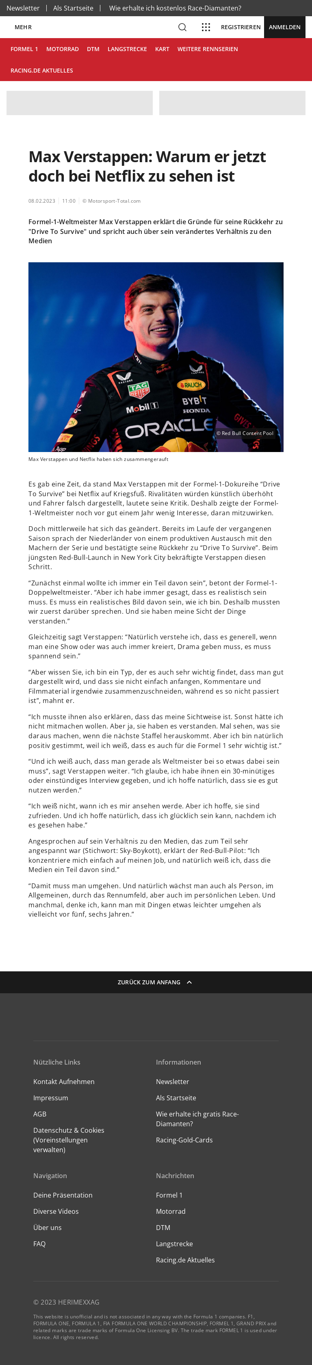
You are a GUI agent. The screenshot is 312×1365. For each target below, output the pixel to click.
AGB (39, 1114)
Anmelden (285, 27)
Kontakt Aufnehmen (64, 1081)
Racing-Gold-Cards (184, 1140)
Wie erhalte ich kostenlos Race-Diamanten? (175, 8)
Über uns (47, 1227)
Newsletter (23, 8)
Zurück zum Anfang (156, 982)
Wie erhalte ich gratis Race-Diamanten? (197, 1119)
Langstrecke (174, 1243)
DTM (163, 1227)
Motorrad (171, 1211)
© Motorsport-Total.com (111, 200)
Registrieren (241, 27)
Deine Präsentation (63, 1195)
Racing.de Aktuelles (185, 1260)
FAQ (39, 1243)
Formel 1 (169, 1195)
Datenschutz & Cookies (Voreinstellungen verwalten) (68, 1140)
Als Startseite (73, 8)
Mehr (23, 27)
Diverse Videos (56, 1211)
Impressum (50, 1097)
